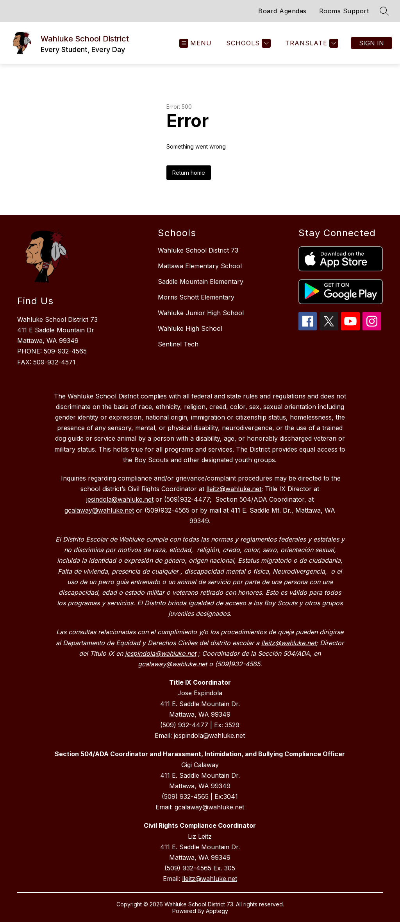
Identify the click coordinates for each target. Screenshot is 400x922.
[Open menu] (195, 43)
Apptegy (217, 911)
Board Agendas (282, 11)
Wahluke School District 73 (198, 250)
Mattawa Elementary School (200, 266)
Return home (188, 172)
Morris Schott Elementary (196, 297)
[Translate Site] (310, 43)
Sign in (371, 43)
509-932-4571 (54, 362)
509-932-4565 (65, 351)
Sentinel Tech (178, 344)
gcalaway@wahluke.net (209, 807)
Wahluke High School (190, 328)
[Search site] (384, 11)
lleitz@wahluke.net (209, 879)
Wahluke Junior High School (201, 313)
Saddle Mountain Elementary (200, 281)
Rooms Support (344, 11)
